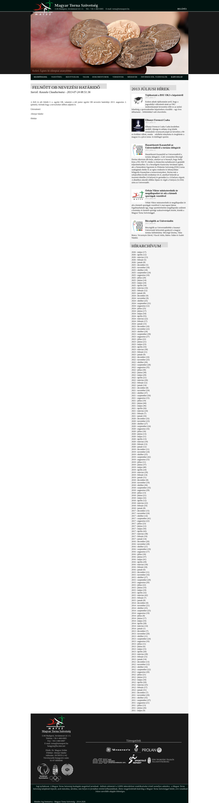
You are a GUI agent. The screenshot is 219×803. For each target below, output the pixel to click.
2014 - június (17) (139, 618)
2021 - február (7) (139, 413)
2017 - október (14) (140, 516)
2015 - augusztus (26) (140, 582)
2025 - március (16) (140, 288)
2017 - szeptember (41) (141, 518)
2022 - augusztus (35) (140, 367)
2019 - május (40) (139, 467)
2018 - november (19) (141, 482)
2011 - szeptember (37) (141, 700)
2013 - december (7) (140, 631)
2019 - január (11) (139, 477)
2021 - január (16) (139, 416)
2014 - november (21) (141, 605)
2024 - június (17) (139, 311)
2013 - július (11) (139, 644)
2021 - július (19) (139, 400)
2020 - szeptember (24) (141, 426)
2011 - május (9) (138, 710)
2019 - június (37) (139, 464)
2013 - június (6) (138, 646)
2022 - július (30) (139, 370)
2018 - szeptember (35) (141, 488)
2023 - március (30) (140, 349)
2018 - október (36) (140, 485)
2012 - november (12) (141, 664)
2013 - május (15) (139, 649)
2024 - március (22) (140, 319)
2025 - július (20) (139, 278)
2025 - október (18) (140, 270)
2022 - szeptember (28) (141, 365)
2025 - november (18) (141, 267)
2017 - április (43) (139, 531)
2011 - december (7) (140, 692)
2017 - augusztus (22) (140, 521)
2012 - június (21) (139, 677)
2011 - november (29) (141, 695)
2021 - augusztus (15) (140, 398)
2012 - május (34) (139, 680)
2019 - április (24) (139, 470)
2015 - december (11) (140, 572)
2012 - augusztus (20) (140, 672)
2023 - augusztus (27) (140, 336)
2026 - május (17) (139, 252)
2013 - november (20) (141, 633)
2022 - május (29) (139, 375)
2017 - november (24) (141, 513)
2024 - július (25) (139, 308)
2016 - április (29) (139, 562)
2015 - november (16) (141, 575)
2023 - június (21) (139, 342)
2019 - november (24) (141, 452)
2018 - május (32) (139, 498)
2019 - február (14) (139, 475)
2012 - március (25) (140, 685)
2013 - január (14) (139, 659)
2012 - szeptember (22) (141, 669)
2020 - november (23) (141, 421)
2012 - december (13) (140, 662)
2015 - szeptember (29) (141, 580)
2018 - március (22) (140, 503)
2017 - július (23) (139, 523)
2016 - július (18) (139, 554)
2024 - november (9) (140, 298)
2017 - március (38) (140, 534)
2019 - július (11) (139, 462)
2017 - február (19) (139, 536)
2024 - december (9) (140, 295)
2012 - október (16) (140, 667)
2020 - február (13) (139, 444)
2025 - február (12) (139, 290)
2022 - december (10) (140, 357)
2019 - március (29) (140, 472)
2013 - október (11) (139, 636)
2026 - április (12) (139, 254)
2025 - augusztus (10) (140, 275)
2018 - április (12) (139, 500)
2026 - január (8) (138, 262)
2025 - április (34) (139, 285)
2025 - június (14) (139, 280)
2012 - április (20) (139, 682)
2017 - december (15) (140, 511)
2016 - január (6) (138, 569)
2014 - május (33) (139, 621)
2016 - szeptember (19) (141, 549)
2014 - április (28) (139, 623)
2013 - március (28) (140, 654)
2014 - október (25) (140, 608)
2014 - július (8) (138, 616)
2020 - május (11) (139, 436)
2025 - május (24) (139, 283)
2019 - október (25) (140, 454)
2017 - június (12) (139, 526)
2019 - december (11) (140, 449)
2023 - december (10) (140, 326)
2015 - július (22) (139, 585)
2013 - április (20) (139, 651)
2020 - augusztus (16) (140, 429)
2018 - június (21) (139, 495)
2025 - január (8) (138, 293)
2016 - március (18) (140, 564)
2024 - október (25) (140, 301)
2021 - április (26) (139, 408)
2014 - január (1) (138, 628)
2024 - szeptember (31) (141, 303)
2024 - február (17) (139, 321)
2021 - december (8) (140, 388)
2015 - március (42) (140, 595)
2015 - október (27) (140, 577)
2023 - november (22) (141, 329)
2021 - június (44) (139, 403)
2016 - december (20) (140, 541)
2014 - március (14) (140, 626)
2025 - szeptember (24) (141, 272)
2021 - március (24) (140, 411)
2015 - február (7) (139, 598)
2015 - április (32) (139, 592)
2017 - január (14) (139, 539)
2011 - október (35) (139, 697)
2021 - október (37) (140, 393)
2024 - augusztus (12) (140, 306)
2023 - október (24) (140, 331)
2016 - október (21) (140, 546)
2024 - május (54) (139, 313)
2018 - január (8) (138, 508)
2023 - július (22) (139, 339)
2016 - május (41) (139, 559)
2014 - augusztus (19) (140, 613)
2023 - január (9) (138, 354)
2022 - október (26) (140, 362)
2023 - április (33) (139, 347)
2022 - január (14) (139, 385)
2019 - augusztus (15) (140, 459)
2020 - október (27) (140, 423)
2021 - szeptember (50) (141, 395)
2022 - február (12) (139, 383)
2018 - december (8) (140, 480)
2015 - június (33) (139, 587)
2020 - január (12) (139, 447)
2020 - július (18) (139, 431)
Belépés (182, 9)
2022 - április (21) (139, 377)
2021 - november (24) (141, 390)
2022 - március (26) (140, 380)
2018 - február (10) (139, 505)
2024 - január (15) (139, 324)
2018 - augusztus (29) (140, 490)
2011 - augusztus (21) (140, 703)
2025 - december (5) (140, 265)
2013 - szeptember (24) (141, 639)
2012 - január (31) (139, 690)
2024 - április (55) (139, 316)
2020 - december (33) (140, 418)
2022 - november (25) (141, 359)
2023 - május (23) (139, 344)
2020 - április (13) (139, 439)
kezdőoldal (40, 77)
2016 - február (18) (139, 567)
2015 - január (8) (138, 600)
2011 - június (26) (139, 708)
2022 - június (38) (139, 372)
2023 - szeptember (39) (141, 334)
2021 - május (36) (139, 406)
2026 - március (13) (140, 257)
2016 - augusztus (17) (140, 552)
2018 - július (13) (139, 493)
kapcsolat (177, 77)
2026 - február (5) (139, 260)
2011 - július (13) (139, 705)
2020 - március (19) (140, 441)
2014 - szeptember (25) (141, 610)
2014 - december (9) (140, 603)
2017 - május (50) (139, 528)
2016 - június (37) (139, 557)
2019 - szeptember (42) (141, 457)
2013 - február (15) (139, 657)
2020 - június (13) (139, 434)
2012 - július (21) (139, 674)
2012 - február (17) (139, 687)
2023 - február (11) (139, 352)
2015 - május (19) (139, 590)
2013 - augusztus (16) (140, 641)
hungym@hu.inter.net (56, 746)
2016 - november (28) (141, 544)
